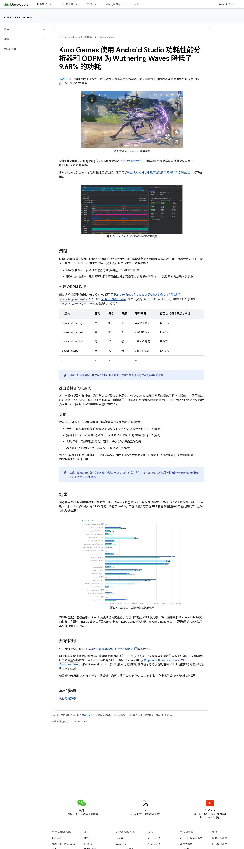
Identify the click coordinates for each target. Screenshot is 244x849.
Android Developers (69, 37)
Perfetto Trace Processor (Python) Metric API (143, 294)
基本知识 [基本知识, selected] (42, 4)
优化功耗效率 (67, 698)
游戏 (86, 838)
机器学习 (89, 843)
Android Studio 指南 (191, 838)
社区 (137, 4)
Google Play (113, 4)
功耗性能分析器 (132, 161)
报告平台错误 (219, 838)
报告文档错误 (219, 843)
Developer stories (18, 17)
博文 (132, 472)
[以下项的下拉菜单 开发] (97, 4)
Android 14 (154, 843)
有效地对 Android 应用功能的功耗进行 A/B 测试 (157, 172)
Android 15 (154, 838)
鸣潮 (62, 79)
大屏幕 (119, 838)
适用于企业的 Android (64, 843)
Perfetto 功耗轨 (123, 649)
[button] (21, 29)
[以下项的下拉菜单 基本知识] (52, 4)
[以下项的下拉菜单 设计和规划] (78, 4)
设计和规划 (67, 4)
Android (56, 838)
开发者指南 (186, 843)
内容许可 (86, 715)
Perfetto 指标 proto (113, 299)
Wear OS (121, 843)
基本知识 (88, 37)
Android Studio (227, 4)
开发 (89, 4)
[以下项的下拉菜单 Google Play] (125, 4)
